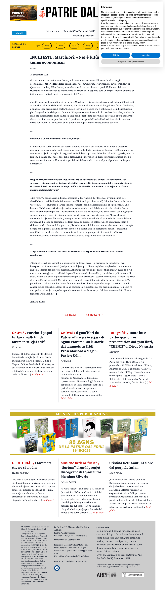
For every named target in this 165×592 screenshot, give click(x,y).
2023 (88, 45)
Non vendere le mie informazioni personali (135, 557)
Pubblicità (80, 536)
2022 (101, 45)
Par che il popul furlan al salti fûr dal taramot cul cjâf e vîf (32, 337)
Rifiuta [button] (116, 578)
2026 (47, 45)
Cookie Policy (74, 540)
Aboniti (19, 33)
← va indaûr (69, 314)
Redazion (58, 536)
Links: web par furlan (82, 35)
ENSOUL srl (59, 561)
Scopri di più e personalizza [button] (131, 584)
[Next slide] (151, 45)
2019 (142, 45)
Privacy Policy (60, 540)
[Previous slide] (38, 45)
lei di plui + (37, 374)
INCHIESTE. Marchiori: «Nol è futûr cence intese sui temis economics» (81, 60)
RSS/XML (69, 536)
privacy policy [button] (138, 565)
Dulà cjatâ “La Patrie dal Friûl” (79, 31)
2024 (74, 45)
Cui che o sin (52, 31)
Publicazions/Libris (109, 31)
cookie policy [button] (121, 543)
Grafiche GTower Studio (76, 561)
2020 (129, 45)
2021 (115, 45)
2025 (60, 45)
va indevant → (94, 314)
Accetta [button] (146, 578)
